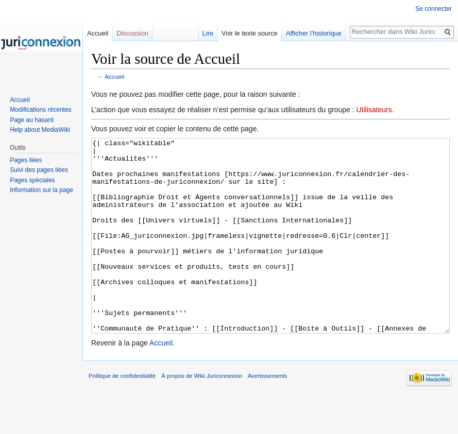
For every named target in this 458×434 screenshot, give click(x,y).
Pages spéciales (32, 180)
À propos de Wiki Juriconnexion (201, 414)
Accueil (114, 76)
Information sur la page (41, 190)
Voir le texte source (250, 33)
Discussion (132, 33)
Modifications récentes (40, 109)
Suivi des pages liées (39, 169)
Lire (207, 33)
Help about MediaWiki (40, 129)
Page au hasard (32, 120)
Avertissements (267, 414)
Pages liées (26, 160)
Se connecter (433, 8)
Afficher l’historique (314, 33)
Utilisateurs (374, 110)
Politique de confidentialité (122, 414)
